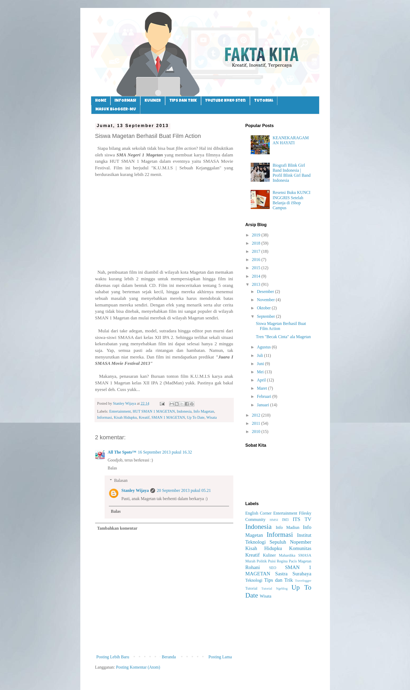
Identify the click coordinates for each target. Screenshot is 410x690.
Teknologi (254, 580)
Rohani (252, 567)
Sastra (281, 573)
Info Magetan (203, 411)
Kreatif (144, 417)
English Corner (258, 513)
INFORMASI (125, 101)
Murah (250, 561)
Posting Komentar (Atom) (138, 667)
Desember (266, 291)
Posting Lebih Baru (112, 657)
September (266, 316)
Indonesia (184, 411)
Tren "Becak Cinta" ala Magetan (283, 336)
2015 (256, 267)
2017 (256, 251)
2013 (256, 284)
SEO (272, 568)
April (262, 380)
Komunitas (300, 548)
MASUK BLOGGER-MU (115, 109)
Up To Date (195, 417)
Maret (262, 388)
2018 (256, 243)
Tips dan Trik (278, 580)
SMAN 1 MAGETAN (168, 417)
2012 (256, 415)
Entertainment (120, 411)
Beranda (169, 657)
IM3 (285, 520)
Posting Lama (220, 657)
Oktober (264, 308)
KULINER (153, 101)
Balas (112, 468)
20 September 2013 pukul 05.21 (184, 490)
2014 (256, 276)
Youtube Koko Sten (225, 101)
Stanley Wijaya (135, 490)
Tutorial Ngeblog (274, 588)
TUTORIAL (263, 101)
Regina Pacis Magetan (294, 561)
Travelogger (303, 580)
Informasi (104, 417)
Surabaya (301, 573)
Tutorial (251, 588)
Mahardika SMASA (295, 555)
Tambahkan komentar (117, 528)
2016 (256, 259)
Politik (262, 561)
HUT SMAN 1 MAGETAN (154, 411)
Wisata (211, 417)
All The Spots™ (122, 452)
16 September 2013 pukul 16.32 (165, 452)
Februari (264, 396)
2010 (256, 431)
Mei (261, 372)
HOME (100, 101)
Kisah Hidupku (125, 417)
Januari (263, 405)
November (266, 299)
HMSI (274, 520)
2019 (256, 235)
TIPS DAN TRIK (183, 101)
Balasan (121, 480)
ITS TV (302, 519)
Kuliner (269, 555)
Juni (261, 363)
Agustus (264, 347)
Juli (260, 355)
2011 (256, 423)
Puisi (272, 561)
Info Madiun (288, 527)
